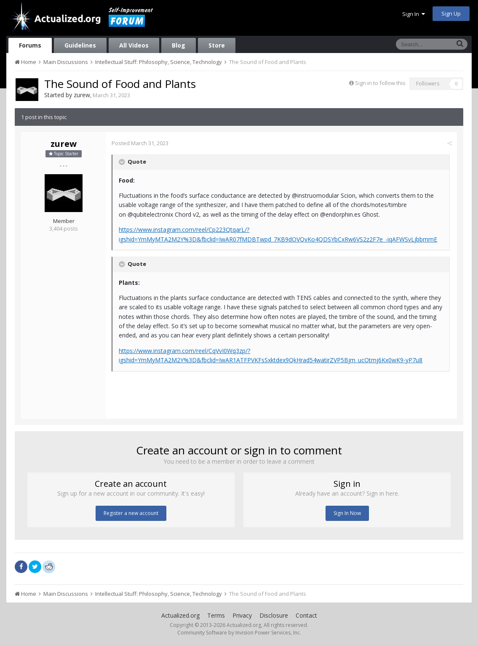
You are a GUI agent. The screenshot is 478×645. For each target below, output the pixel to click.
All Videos (134, 45)
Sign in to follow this (380, 83)
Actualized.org (180, 615)
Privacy (242, 615)
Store (216, 45)
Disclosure (273, 615)
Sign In (413, 14)
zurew (82, 95)
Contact (306, 615)
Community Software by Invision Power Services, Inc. (239, 632)
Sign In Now (347, 513)
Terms (216, 615)
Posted (140, 143)
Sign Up (451, 13)
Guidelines (80, 45)
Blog (178, 45)
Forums (30, 45)
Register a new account (131, 513)
